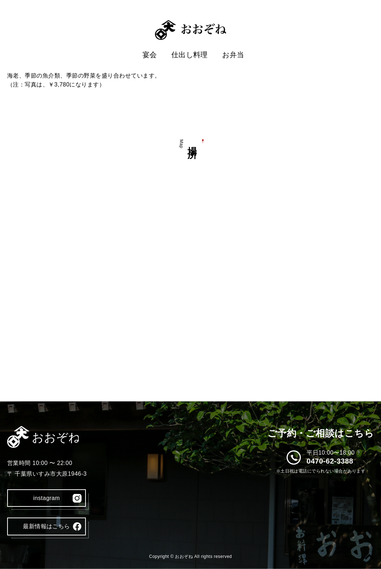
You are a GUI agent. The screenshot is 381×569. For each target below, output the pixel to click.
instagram (46, 498)
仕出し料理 (189, 55)
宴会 (149, 55)
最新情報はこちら (46, 526)
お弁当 (233, 55)
